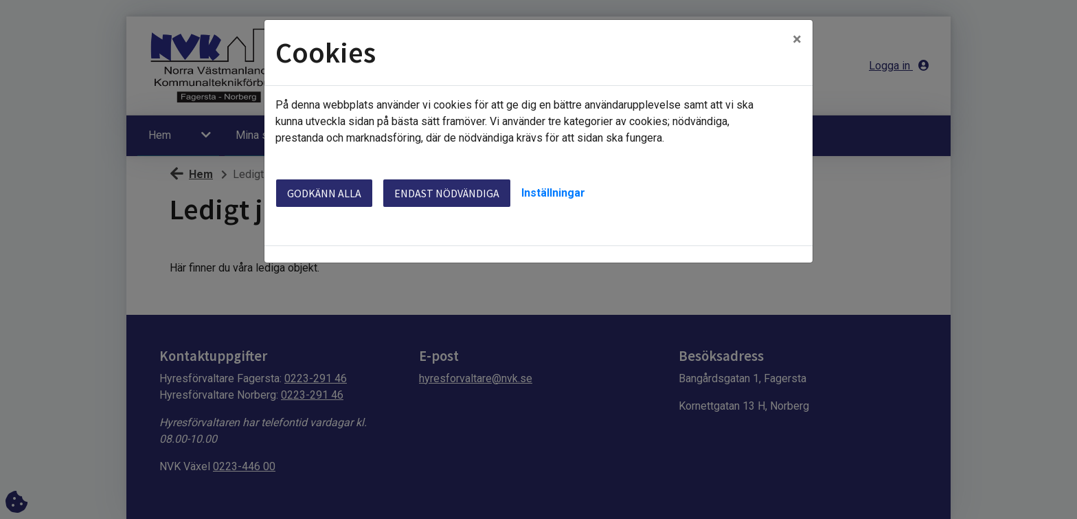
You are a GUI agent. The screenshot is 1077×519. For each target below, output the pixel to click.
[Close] (797, 39)
